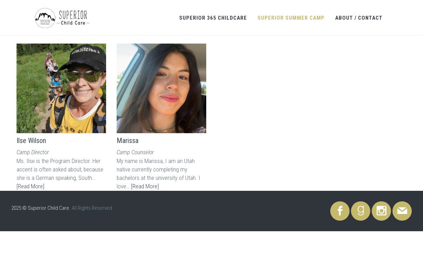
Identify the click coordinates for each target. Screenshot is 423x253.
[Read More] (30, 186)
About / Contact (359, 18)
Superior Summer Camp (291, 18)
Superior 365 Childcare (213, 18)
